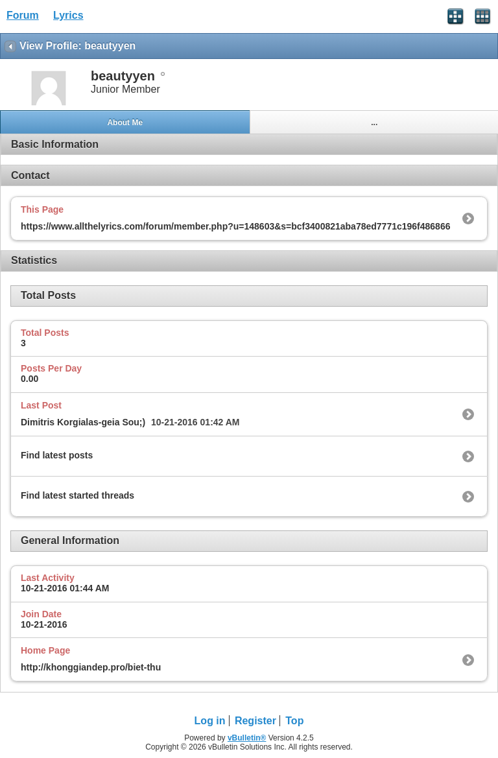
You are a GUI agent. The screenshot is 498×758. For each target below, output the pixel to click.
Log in (210, 720)
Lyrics (68, 15)
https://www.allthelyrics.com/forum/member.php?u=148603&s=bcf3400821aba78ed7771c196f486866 (235, 226)
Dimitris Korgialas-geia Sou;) (83, 422)
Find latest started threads (77, 495)
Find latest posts (57, 455)
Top (294, 720)
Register (255, 720)
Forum (22, 15)
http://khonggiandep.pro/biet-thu (91, 667)
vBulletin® (247, 737)
